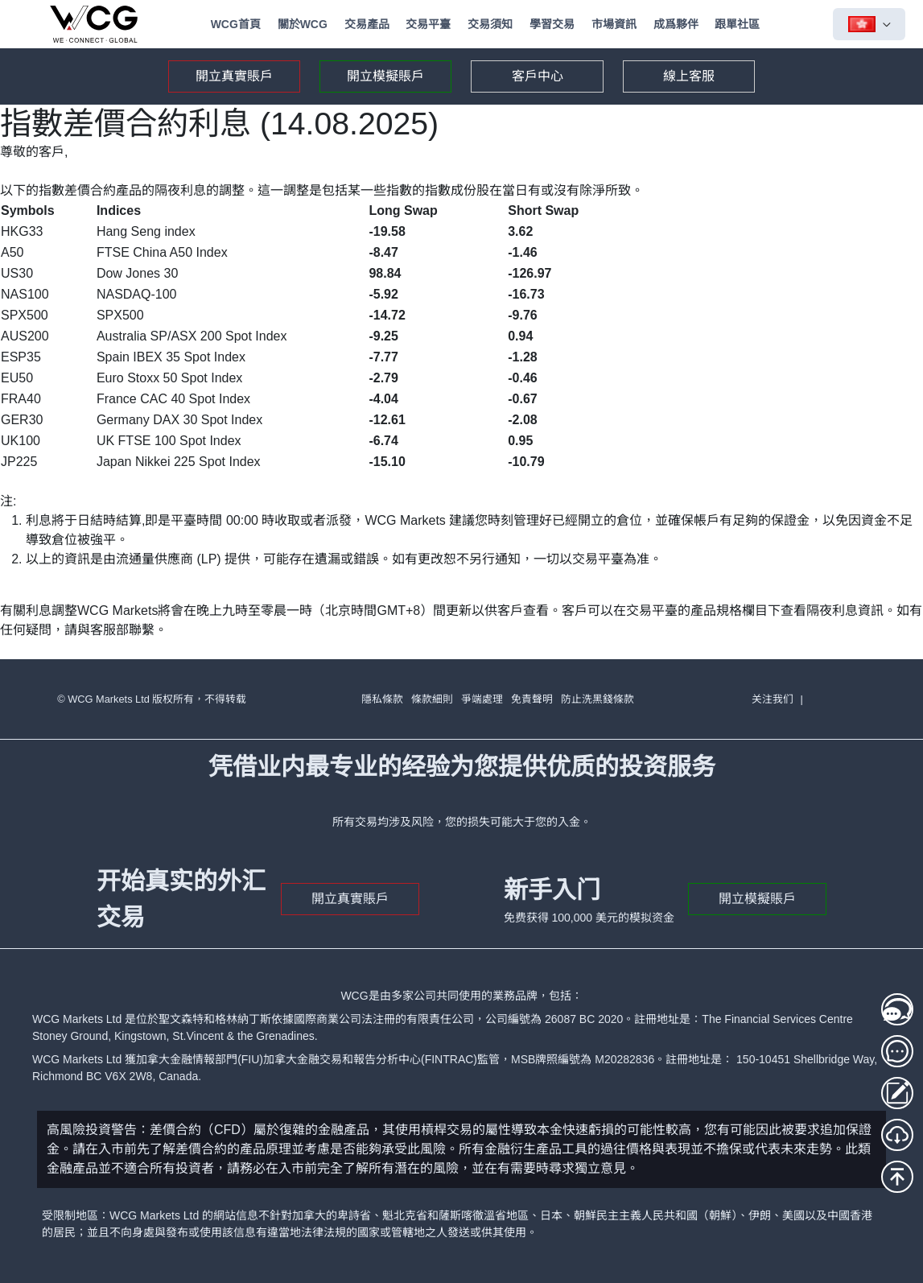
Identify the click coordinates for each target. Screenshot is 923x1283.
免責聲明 (532, 699)
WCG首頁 (236, 24)
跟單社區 (737, 24)
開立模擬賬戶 (385, 76)
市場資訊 (614, 24)
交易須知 (490, 24)
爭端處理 (482, 699)
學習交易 (552, 24)
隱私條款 (382, 699)
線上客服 (689, 76)
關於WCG (303, 24)
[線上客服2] (897, 1051)
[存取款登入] (897, 1093)
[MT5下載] (897, 1135)
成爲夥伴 (675, 24)
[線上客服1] (897, 1009)
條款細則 (432, 699)
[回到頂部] (897, 1177)
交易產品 (366, 24)
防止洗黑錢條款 (597, 699)
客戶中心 (537, 76)
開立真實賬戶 (234, 76)
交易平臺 (428, 24)
